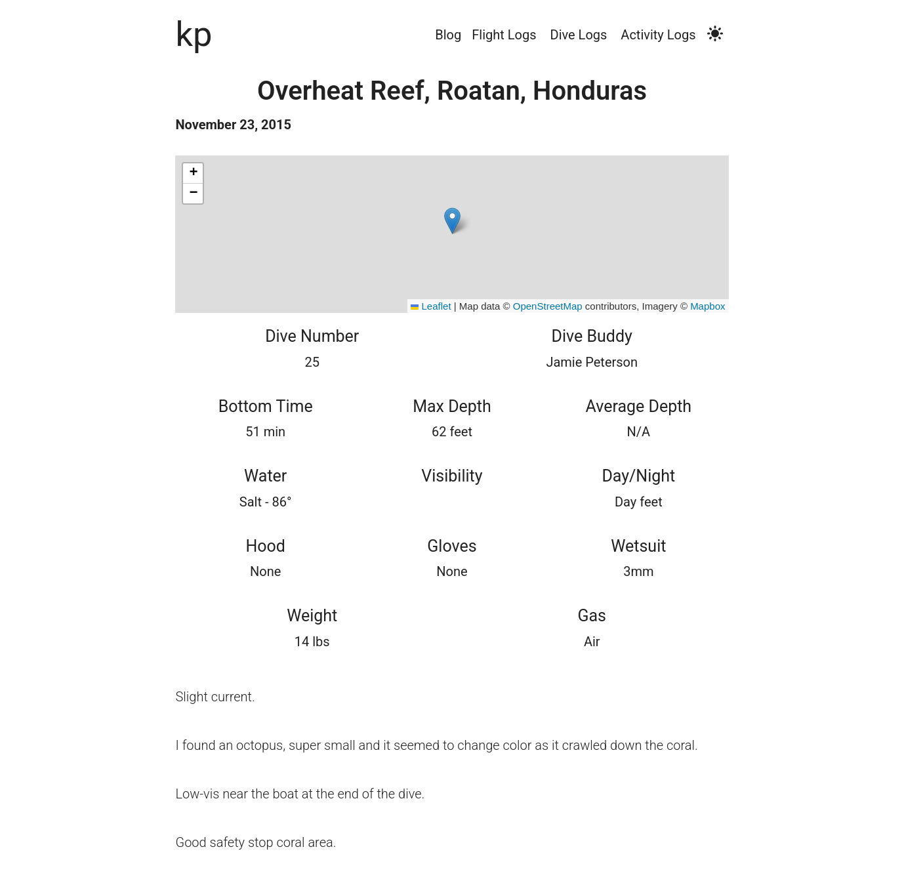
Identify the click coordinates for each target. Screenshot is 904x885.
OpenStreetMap (548, 306)
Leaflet (431, 306)
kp (193, 34)
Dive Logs (578, 35)
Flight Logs (504, 35)
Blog (448, 35)
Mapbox (707, 306)
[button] (452, 220)
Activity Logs (658, 35)
